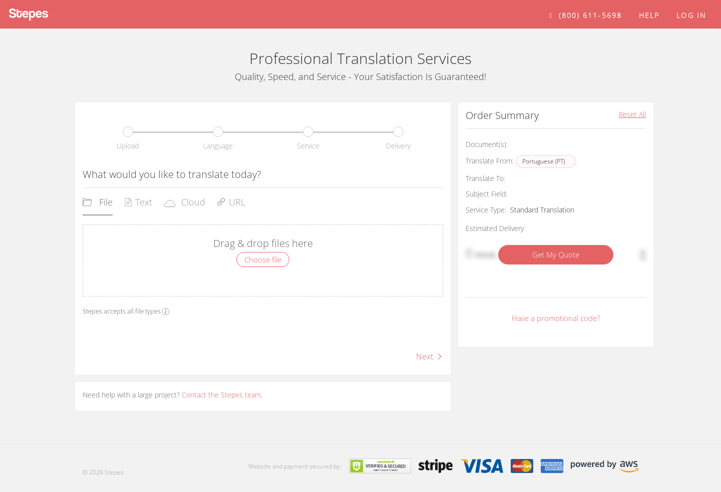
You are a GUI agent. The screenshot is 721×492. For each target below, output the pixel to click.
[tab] (98, 206)
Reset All (632, 114)
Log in (691, 15)
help (649, 15)
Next (429, 356)
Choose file (262, 259)
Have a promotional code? (556, 318)
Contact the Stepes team (221, 395)
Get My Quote (555, 255)
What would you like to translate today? (172, 174)
